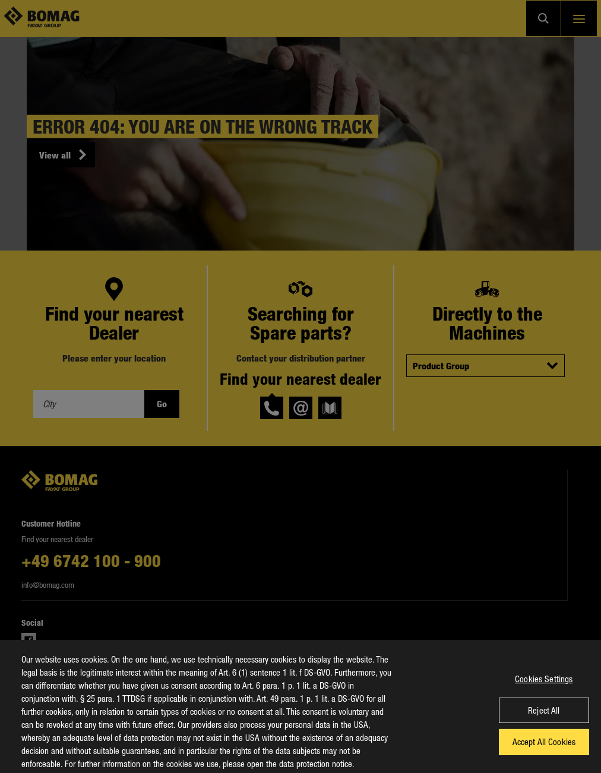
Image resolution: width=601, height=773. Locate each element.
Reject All (543, 714)
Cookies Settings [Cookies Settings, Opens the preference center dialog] (543, 683)
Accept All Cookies (544, 746)
